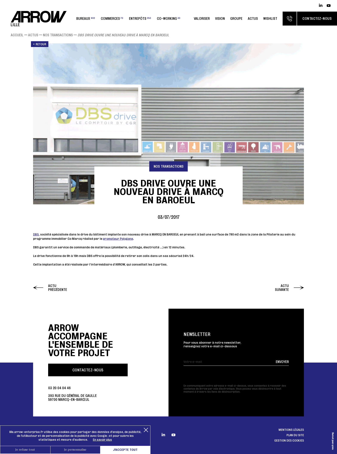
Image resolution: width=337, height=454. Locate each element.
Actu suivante (282, 288)
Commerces (112, 18)
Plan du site (295, 435)
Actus (253, 18)
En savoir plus (102, 439)
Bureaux (85, 18)
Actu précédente (57, 288)
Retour (41, 44)
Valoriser (202, 18)
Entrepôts (140, 18)
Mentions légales (291, 429)
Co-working (168, 18)
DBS (36, 234)
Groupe (236, 18)
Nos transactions (58, 35)
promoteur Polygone (118, 238)
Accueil (17, 35)
